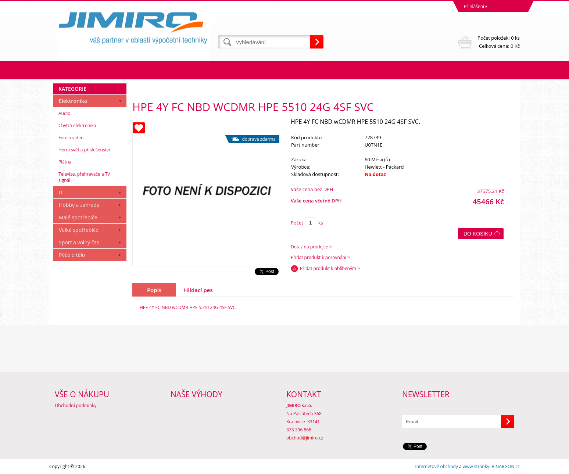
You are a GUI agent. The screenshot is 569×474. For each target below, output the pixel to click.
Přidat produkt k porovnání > (320, 257)
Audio (64, 113)
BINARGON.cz (505, 466)
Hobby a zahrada (79, 204)
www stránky (476, 466)
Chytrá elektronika (77, 125)
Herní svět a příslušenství (84, 150)
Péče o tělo (72, 254)
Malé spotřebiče (78, 217)
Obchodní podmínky (76, 405)
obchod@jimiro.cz (304, 438)
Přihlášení (474, 6)
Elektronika (73, 100)
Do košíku (478, 234)
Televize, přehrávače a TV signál (84, 177)
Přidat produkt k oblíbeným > (330, 268)
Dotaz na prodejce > (311, 247)
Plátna (64, 162)
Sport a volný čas (79, 242)
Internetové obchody (436, 466)
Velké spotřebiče (79, 229)
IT (61, 192)
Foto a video (70, 137)
